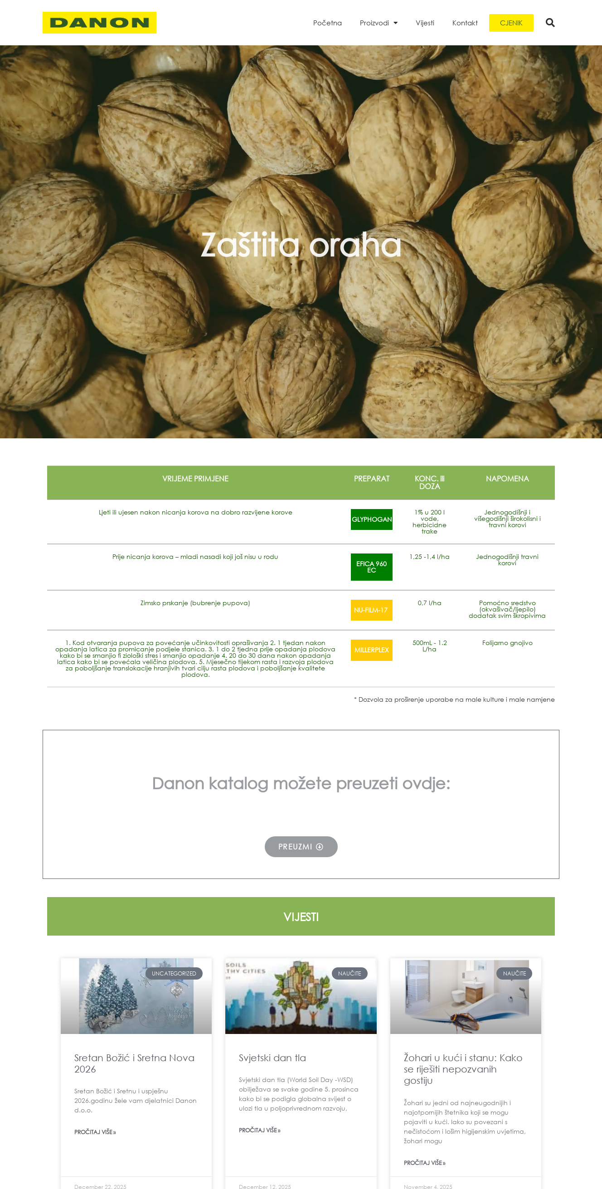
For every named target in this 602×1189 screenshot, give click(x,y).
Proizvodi (379, 23)
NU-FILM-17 (371, 610)
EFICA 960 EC (371, 566)
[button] (550, 23)
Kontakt (465, 22)
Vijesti (425, 22)
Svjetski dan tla (272, 1057)
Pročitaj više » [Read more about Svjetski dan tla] (259, 1130)
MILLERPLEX (371, 649)
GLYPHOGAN (372, 519)
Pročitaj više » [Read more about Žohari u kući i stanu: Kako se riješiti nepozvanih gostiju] (424, 1163)
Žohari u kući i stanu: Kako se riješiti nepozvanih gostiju (463, 1069)
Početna (327, 22)
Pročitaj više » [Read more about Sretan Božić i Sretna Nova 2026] (95, 1132)
